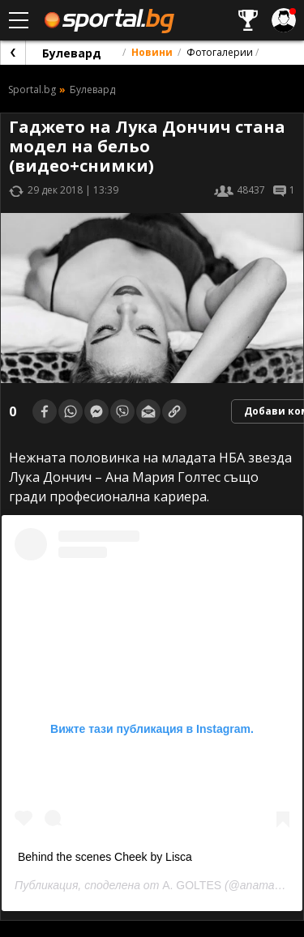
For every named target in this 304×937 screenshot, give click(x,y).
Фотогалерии (219, 52)
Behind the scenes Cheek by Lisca (105, 856)
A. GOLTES (191, 885)
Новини (152, 52)
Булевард (71, 53)
